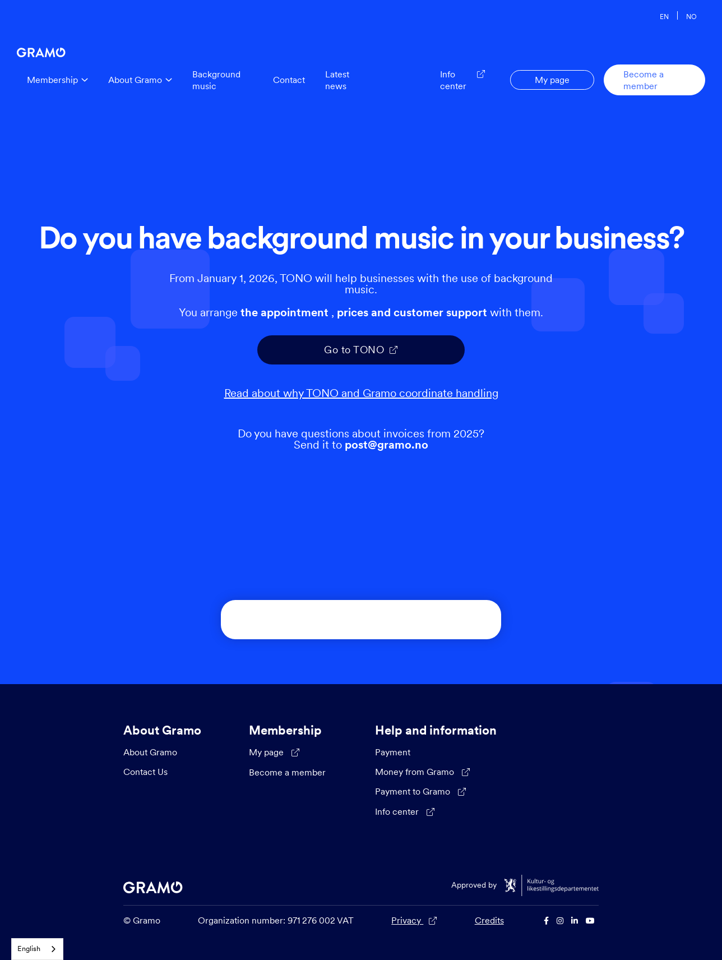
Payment (392, 752)
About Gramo (150, 752)
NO (691, 16)
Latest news (337, 79)
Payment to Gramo (420, 792)
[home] (41, 49)
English (28, 948)
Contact (289, 79)
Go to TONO (361, 349)
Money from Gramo (422, 772)
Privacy (414, 921)
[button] (57, 79)
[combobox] (37, 949)
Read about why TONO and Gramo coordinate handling (361, 393)
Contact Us (145, 771)
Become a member (643, 79)
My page (552, 79)
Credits (489, 920)
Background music (216, 79)
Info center (404, 812)
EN (664, 16)
